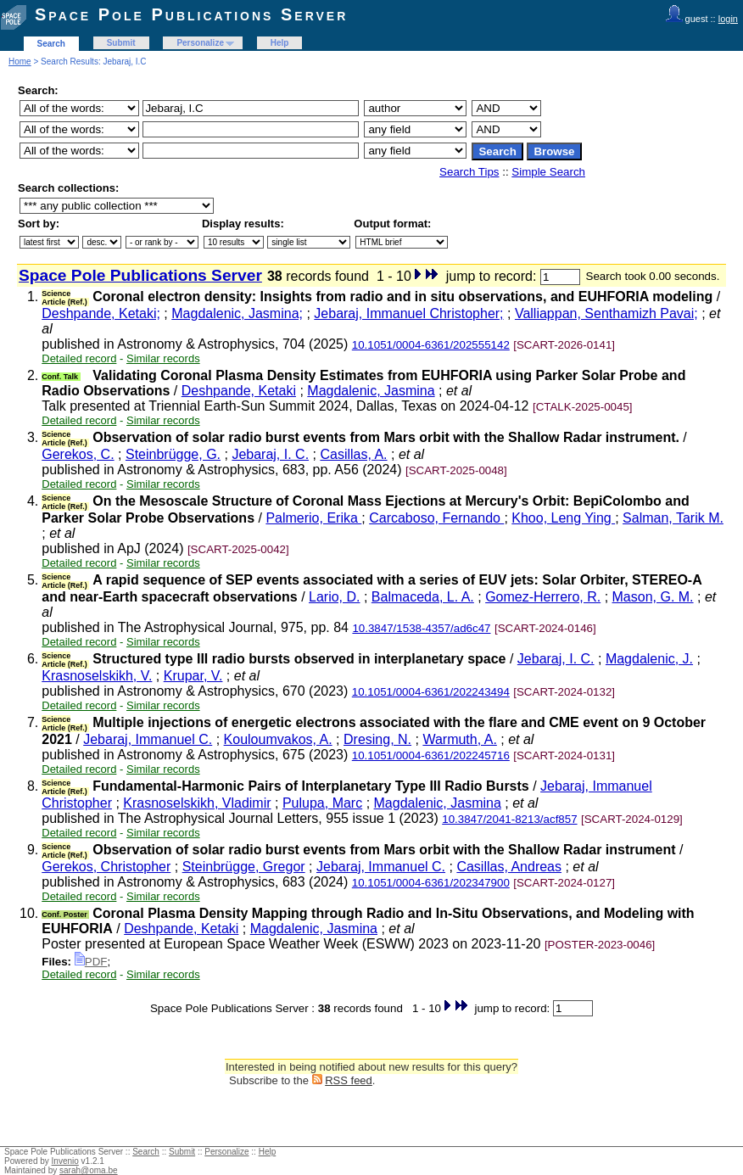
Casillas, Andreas (508, 866)
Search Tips (469, 171)
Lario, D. (334, 597)
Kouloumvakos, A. (278, 739)
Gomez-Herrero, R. (543, 597)
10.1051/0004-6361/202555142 (431, 345)
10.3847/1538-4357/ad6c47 (421, 628)
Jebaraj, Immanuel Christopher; (408, 313)
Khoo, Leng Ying (563, 518)
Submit (121, 43)
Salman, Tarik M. (673, 518)
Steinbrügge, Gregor (243, 866)
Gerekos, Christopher (106, 866)
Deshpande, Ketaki (239, 390)
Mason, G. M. (653, 597)
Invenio (65, 1161)
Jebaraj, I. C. (270, 454)
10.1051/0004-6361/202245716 (431, 755)
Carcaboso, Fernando (436, 518)
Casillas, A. (353, 454)
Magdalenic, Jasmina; (237, 313)
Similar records (163, 358)
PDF (91, 961)
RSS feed (348, 1080)
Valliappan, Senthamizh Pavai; (606, 313)
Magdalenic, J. (649, 659)
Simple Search (548, 171)
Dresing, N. (377, 739)
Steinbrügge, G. (173, 454)
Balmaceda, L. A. (423, 597)
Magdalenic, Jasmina (370, 390)
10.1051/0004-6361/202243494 (431, 691)
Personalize (200, 43)
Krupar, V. (193, 676)
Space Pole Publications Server (191, 14)
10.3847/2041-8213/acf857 (509, 819)
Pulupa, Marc (322, 803)
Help (280, 43)
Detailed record (79, 358)
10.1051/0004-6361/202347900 (431, 882)
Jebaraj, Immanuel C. (147, 739)
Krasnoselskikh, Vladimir (197, 803)
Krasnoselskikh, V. (97, 676)
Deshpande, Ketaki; (101, 313)
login (728, 19)
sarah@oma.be (88, 1170)
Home (19, 61)
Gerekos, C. (78, 454)
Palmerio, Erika (313, 518)
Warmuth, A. (459, 739)
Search (51, 43)
